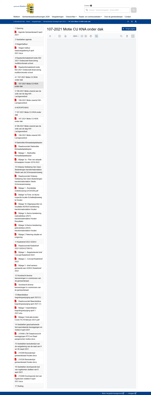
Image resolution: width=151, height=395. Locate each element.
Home (28, 21)
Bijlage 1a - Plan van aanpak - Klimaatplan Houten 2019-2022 (28, 161)
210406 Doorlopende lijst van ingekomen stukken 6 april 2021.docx (28, 378)
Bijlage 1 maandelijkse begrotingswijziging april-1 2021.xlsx (26, 310)
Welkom (16, 17)
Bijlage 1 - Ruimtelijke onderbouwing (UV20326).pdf (26, 189)
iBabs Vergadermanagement (112, 393)
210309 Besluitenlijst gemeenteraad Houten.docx (26, 354)
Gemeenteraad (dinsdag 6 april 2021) (54, 21)
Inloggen (132, 393)
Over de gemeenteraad (113, 17)
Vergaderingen (58, 17)
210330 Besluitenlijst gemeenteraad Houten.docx (26, 361)
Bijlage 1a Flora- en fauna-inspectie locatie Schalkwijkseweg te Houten (28, 197)
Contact (128, 17)
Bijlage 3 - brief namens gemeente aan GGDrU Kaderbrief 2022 (28, 268)
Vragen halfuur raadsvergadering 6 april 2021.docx (24, 50)
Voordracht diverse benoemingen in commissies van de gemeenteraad (28, 287)
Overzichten (70, 17)
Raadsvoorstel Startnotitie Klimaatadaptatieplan (27, 147)
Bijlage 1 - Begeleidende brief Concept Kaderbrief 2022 (28, 253)
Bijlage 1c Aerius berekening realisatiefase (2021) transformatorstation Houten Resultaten (28, 217)
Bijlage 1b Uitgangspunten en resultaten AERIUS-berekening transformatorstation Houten (28, 206)
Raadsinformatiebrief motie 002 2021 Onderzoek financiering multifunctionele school (28, 69)
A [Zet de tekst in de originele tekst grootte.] (128, 21)
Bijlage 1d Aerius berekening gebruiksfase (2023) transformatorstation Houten (28, 228)
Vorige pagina (129, 29)
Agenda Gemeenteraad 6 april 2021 (28, 33)
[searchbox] (107, 10)
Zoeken (87, 5)
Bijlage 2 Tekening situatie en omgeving (28, 236)
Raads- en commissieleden (90, 17)
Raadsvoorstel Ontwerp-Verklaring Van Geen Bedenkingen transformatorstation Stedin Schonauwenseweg (28, 180)
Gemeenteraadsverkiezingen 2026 (36, 17)
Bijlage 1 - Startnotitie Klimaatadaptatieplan (25, 154)
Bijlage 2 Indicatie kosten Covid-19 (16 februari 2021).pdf (27, 318)
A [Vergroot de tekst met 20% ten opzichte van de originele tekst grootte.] (132, 21)
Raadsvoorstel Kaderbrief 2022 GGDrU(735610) (27, 247)
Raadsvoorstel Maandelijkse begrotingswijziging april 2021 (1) (28, 302)
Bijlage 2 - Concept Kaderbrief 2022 (28, 260)
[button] (134, 10)
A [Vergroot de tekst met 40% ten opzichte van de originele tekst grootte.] (136, 21)
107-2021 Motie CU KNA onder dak (26, 85)
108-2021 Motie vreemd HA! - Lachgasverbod (28, 101)
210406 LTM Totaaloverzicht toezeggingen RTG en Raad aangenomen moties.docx (28, 336)
